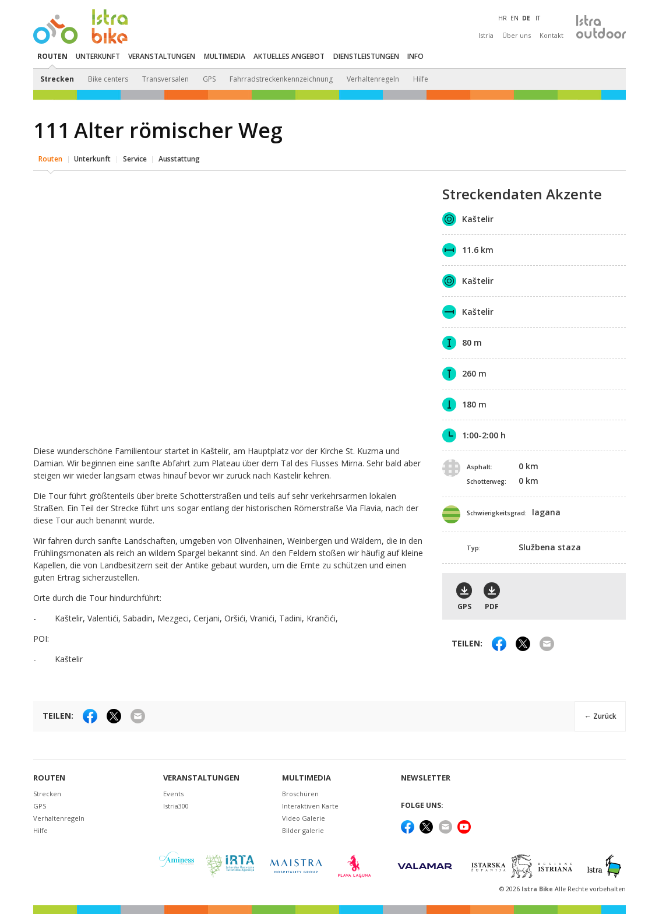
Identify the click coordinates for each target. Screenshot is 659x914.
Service (135, 158)
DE (526, 18)
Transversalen (165, 79)
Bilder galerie (303, 830)
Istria (486, 35)
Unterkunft (92, 158)
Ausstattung (179, 158)
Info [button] (415, 56)
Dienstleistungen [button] (366, 56)
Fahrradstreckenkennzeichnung (281, 79)
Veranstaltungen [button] (161, 56)
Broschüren (300, 793)
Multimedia (306, 778)
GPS (209, 79)
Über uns (516, 35)
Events (173, 793)
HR (502, 18)
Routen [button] (52, 56)
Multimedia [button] (224, 56)
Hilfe (420, 79)
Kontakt (551, 35)
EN (514, 18)
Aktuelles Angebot (289, 56)
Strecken (57, 79)
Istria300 (176, 805)
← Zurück (600, 715)
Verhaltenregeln (373, 79)
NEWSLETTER (425, 778)
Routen (50, 158)
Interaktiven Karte (310, 805)
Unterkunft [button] (98, 56)
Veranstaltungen (201, 778)
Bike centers (108, 79)
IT (537, 18)
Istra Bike (538, 889)
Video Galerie (303, 818)
